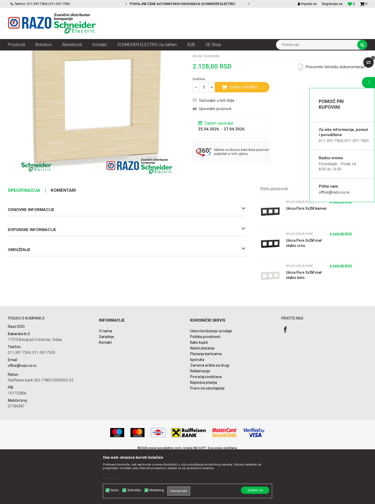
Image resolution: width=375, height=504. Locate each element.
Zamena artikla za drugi (209, 416)
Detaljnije (110, 478)
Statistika (134, 490)
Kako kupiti (199, 393)
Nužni (115, 490)
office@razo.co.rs (334, 192)
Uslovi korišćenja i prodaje (211, 381)
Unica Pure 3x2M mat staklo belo (304, 325)
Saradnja (106, 387)
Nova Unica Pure (131, 54)
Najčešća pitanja (203, 433)
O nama (105, 381)
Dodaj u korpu (243, 138)
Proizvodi (37, 54)
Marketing (156, 490)
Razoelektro (16, 54)
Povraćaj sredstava (206, 427)
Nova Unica (57, 54)
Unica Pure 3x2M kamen (306, 259)
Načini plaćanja (202, 399)
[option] (187, 4)
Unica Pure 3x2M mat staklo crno (304, 293)
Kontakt (105, 393)
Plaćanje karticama (206, 404)
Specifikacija (24, 240)
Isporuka (197, 410)
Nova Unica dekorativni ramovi (92, 54)
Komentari (63, 240)
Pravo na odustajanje (207, 439)
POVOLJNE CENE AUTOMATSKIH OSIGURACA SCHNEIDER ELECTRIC (187, 4)
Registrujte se (332, 4)
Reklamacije (200, 421)
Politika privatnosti (205, 387)
